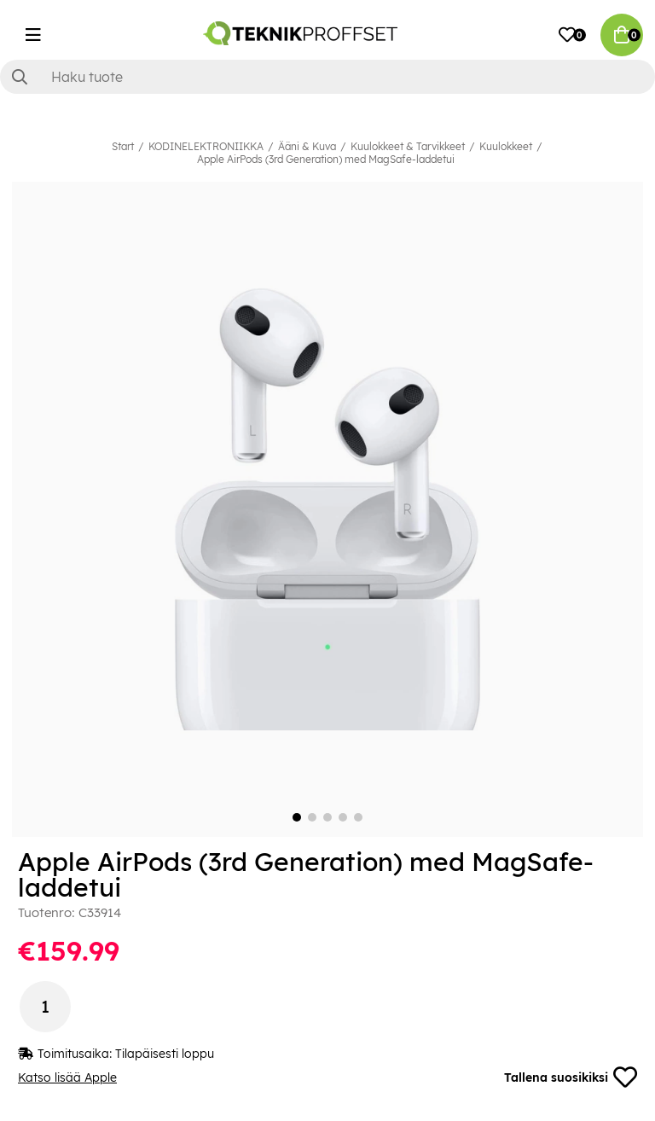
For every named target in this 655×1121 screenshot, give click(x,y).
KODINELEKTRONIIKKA (206, 146)
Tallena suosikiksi (570, 1077)
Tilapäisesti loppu (164, 1053)
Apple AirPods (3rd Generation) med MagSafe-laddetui (326, 159)
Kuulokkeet (505, 146)
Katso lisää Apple (67, 1077)
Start (123, 146)
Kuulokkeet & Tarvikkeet (408, 146)
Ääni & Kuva (307, 146)
